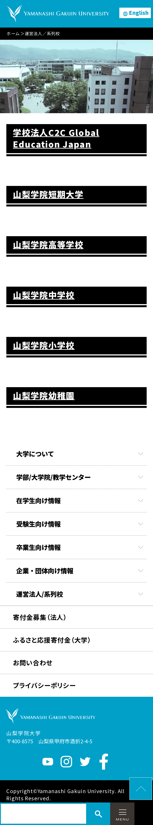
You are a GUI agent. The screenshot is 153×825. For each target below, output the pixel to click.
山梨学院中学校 (44, 295)
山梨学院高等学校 (48, 244)
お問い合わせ (33, 662)
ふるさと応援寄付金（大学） (52, 639)
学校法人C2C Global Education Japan (56, 138)
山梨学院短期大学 (48, 194)
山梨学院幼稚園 (44, 395)
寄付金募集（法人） (40, 617)
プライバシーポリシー (44, 685)
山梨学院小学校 (44, 345)
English (139, 12)
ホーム (13, 33)
